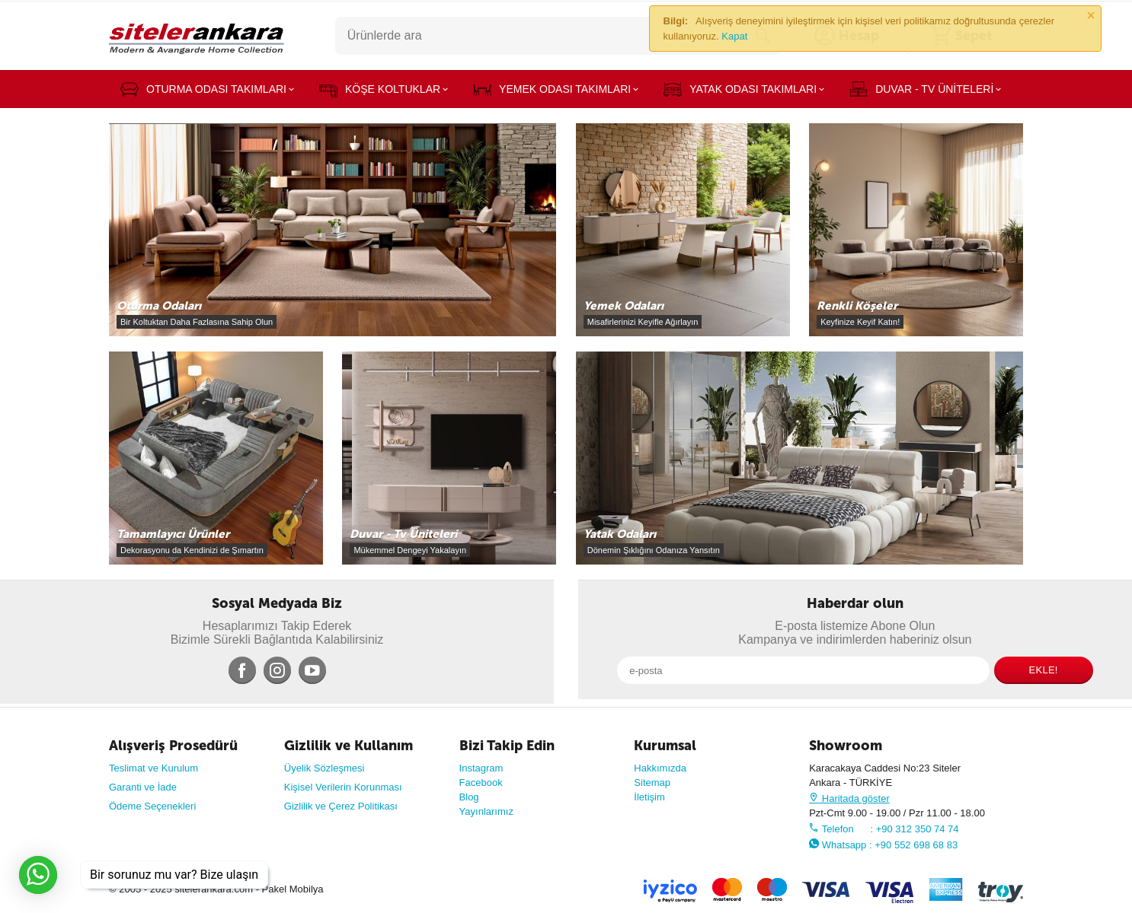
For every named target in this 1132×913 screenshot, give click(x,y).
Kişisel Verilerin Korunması (343, 787)
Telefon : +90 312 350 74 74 (883, 829)
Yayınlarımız (486, 811)
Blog (469, 797)
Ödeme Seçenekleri (152, 806)
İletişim (649, 797)
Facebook (481, 782)
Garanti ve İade (143, 787)
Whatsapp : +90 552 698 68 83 (883, 845)
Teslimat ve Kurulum (153, 768)
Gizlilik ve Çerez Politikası (341, 806)
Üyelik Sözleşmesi (324, 768)
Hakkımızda (660, 768)
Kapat (734, 36)
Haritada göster (849, 798)
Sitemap (652, 782)
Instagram (481, 768)
